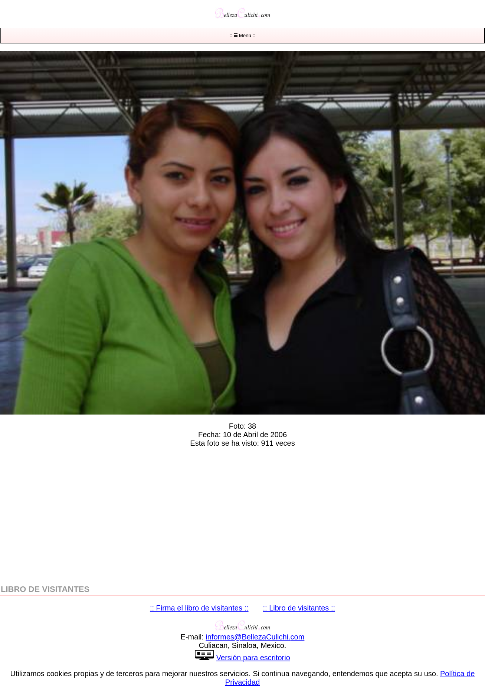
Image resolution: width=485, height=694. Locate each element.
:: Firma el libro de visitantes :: (199, 608)
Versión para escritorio (253, 658)
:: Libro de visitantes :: (299, 608)
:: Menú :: (242, 35)
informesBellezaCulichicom (255, 637)
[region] (242, 514)
